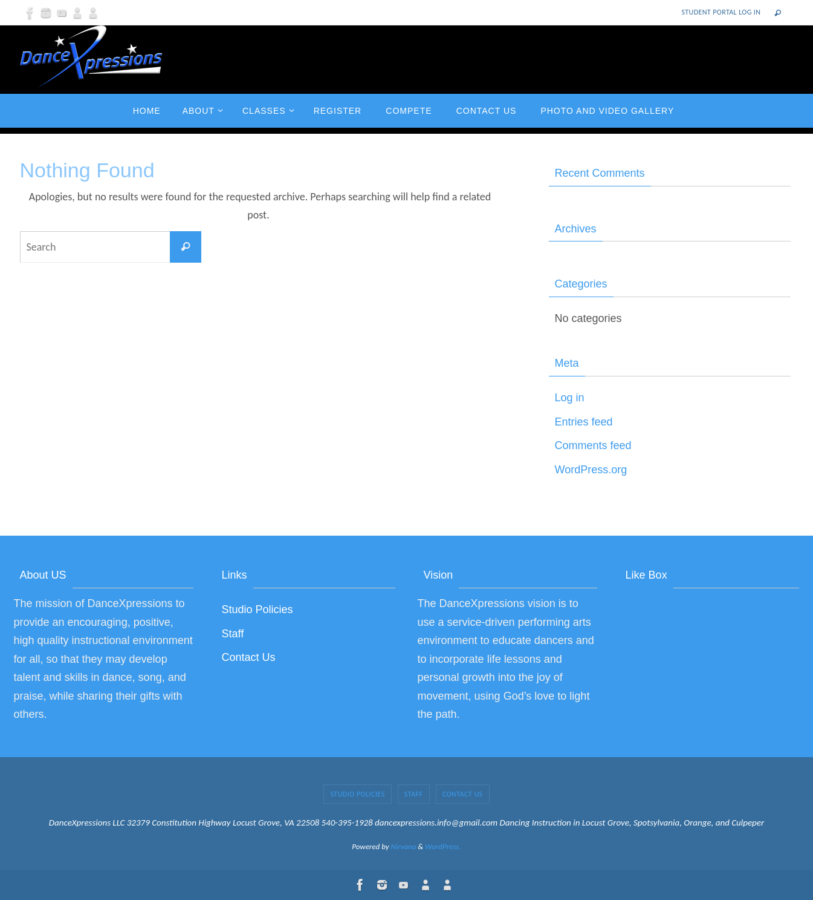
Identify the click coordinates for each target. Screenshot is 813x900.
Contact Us (249, 657)
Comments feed (593, 445)
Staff (233, 634)
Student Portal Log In (721, 12)
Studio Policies (257, 609)
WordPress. (443, 846)
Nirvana (403, 846)
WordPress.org (591, 470)
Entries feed (584, 422)
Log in (570, 398)
